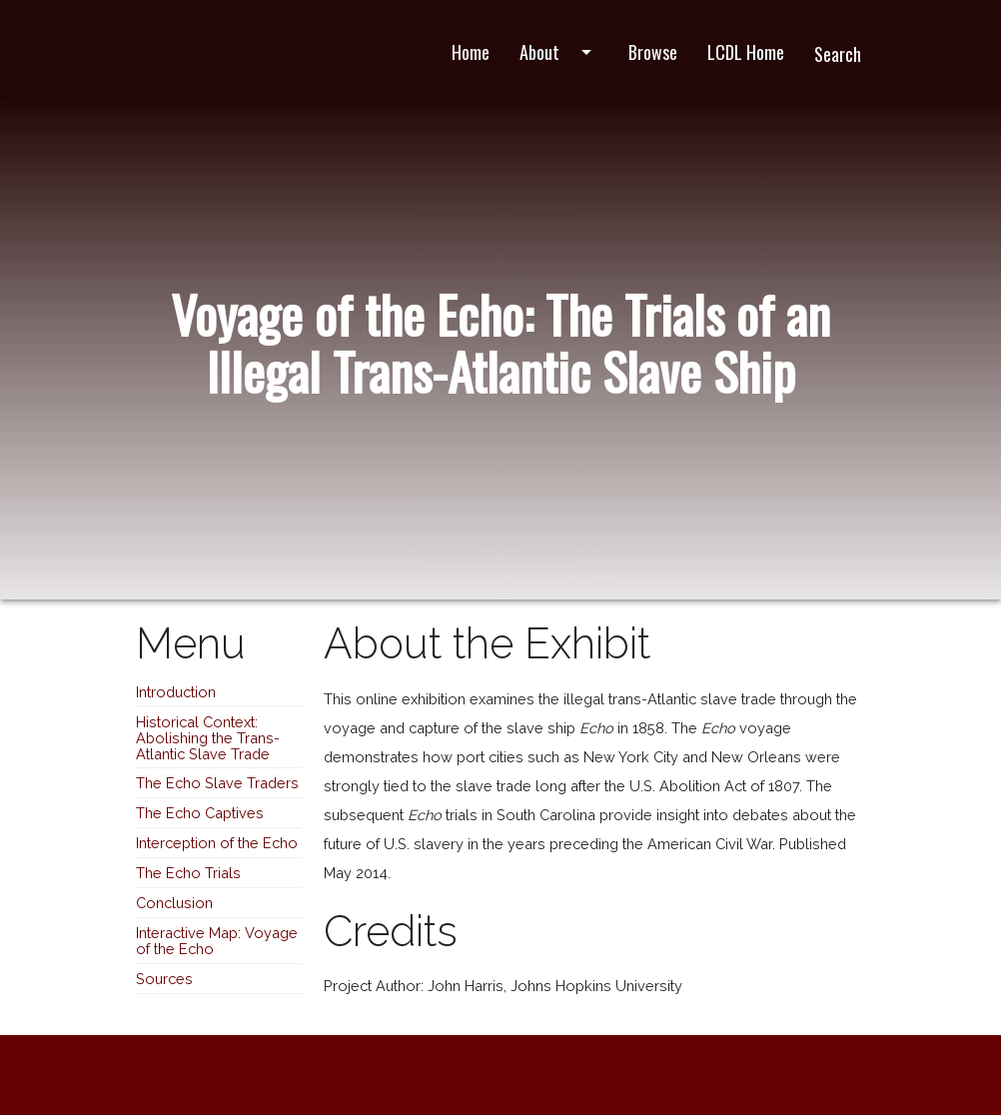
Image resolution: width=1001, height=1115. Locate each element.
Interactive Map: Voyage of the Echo (217, 940)
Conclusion (174, 902)
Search (837, 54)
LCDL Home (745, 52)
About (558, 52)
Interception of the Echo (217, 842)
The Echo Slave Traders (217, 782)
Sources (164, 978)
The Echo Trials (188, 872)
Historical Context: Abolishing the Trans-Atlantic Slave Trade (208, 737)
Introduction (176, 691)
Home (471, 52)
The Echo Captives (200, 812)
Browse (652, 52)
